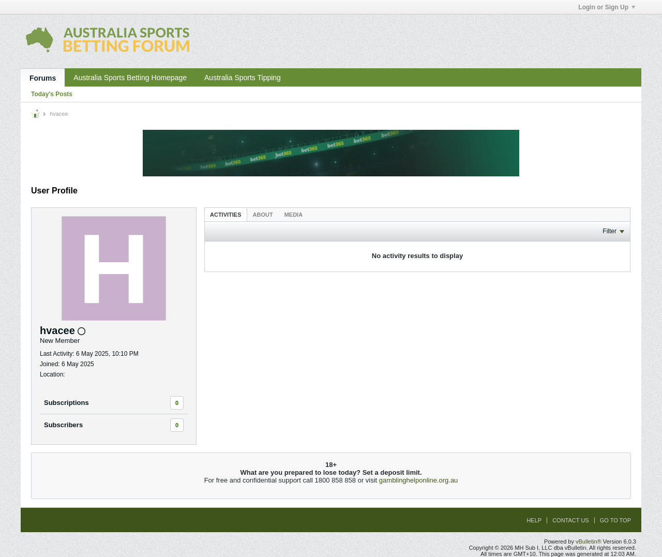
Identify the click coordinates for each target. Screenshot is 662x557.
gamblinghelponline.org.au (418, 480)
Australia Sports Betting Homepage (130, 77)
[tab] (225, 214)
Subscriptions (66, 403)
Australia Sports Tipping (242, 77)
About (263, 215)
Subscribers (63, 425)
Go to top (615, 520)
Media (293, 215)
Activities (226, 215)
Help (533, 520)
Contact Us (570, 520)
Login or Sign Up (606, 7)
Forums (42, 78)
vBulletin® (588, 541)
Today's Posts (51, 94)
